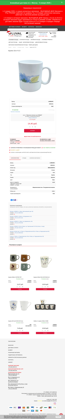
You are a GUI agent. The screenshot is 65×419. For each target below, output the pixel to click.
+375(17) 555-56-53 (32, 117)
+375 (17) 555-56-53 (18, 232)
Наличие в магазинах (15, 110)
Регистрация (53, 36)
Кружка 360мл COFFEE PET (15, 277)
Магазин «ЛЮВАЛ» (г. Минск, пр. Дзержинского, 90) (21, 221)
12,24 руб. (32, 119)
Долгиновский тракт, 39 (13, 373)
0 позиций (54, 33)
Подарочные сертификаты (15, 354)
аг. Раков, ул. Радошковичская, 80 (16, 387)
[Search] (31, 29)
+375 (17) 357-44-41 (18, 217)
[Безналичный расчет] (32, 34)
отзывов (48, 400)
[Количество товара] (32, 127)
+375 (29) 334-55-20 (12, 370)
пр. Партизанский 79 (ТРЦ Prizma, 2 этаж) (17, 384)
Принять (58, 416)
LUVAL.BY (49, 399)
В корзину (20, 289)
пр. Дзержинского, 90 (13, 380)
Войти (55, 35)
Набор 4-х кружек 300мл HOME (41, 321)
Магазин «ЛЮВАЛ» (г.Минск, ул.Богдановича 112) (21, 216)
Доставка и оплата (14, 26)
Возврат (24, 26)
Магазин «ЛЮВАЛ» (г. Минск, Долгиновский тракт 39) (21, 211)
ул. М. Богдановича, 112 (14, 377)
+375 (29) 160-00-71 (12, 366)
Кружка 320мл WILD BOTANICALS (42, 277)
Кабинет (10, 362)
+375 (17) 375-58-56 (18, 222)
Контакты (31, 26)
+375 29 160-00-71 (43, 33)
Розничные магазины (14, 352)
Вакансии (39, 26)
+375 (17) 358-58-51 (18, 212)
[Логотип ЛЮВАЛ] (15, 34)
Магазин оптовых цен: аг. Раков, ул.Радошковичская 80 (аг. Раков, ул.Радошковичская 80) (29, 231)
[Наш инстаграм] (55, 403)
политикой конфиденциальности (38, 417)
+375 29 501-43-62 (43, 34)
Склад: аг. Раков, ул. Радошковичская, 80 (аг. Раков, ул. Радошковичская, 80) (27, 236)
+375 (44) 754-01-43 (18, 227)
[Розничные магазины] (31, 37)
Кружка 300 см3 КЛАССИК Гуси (15, 321)
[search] (56, 29)
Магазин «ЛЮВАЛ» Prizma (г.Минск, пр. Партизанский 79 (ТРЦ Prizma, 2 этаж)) (27, 226)
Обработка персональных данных (17, 357)
